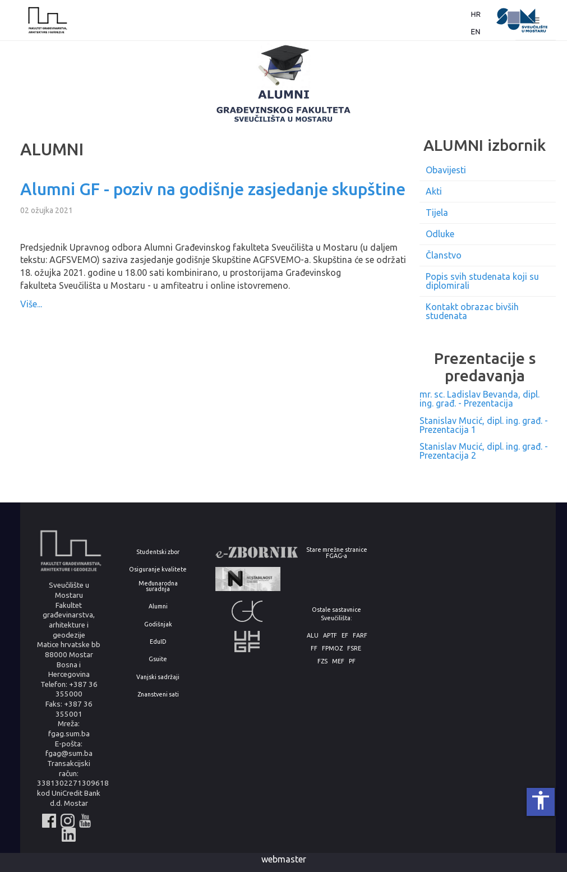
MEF (338, 661)
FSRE (354, 648)
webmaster (283, 859)
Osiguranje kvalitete (158, 569)
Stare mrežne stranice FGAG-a (336, 553)
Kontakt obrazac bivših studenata (472, 311)
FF (314, 648)
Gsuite (158, 659)
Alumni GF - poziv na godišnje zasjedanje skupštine (212, 189)
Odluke (440, 234)
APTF (330, 636)
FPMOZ (332, 648)
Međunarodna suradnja (158, 586)
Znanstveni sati (158, 694)
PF (352, 661)
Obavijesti (446, 170)
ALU (313, 636)
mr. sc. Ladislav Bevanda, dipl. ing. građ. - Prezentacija (480, 399)
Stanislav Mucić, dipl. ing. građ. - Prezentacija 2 (484, 451)
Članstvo (444, 255)
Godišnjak (158, 624)
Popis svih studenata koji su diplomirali (482, 280)
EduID (158, 642)
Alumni (158, 606)
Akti (434, 191)
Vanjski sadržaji (157, 677)
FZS (322, 661)
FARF (360, 636)
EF (345, 636)
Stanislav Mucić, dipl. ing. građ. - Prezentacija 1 (484, 425)
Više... (31, 303)
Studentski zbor (157, 552)
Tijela (437, 212)
